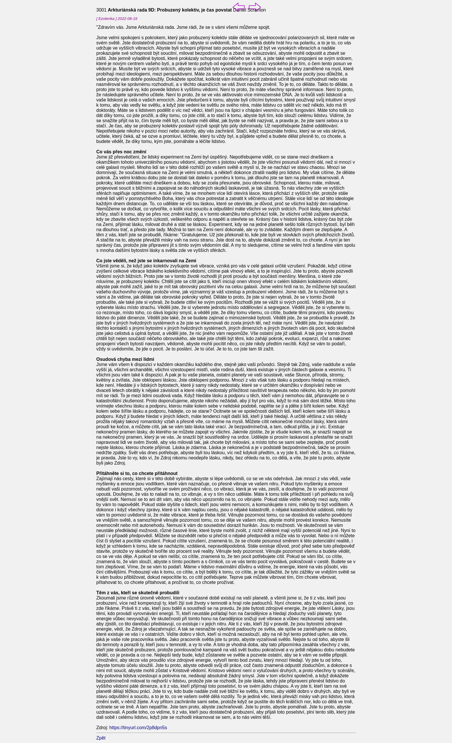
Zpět (101, 738)
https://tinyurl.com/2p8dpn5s (138, 727)
